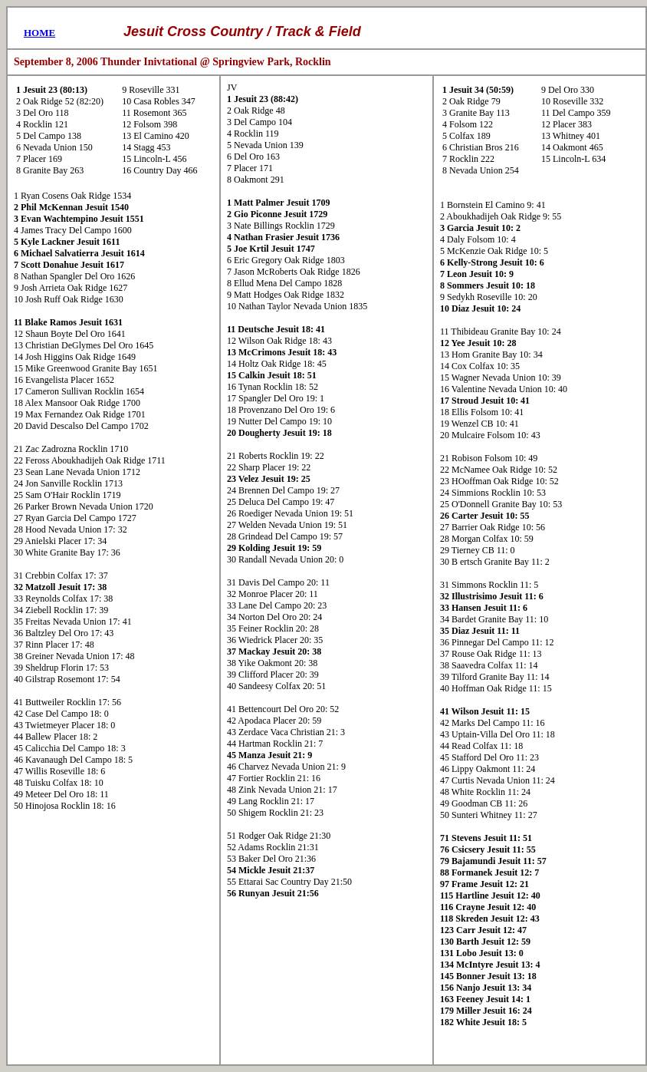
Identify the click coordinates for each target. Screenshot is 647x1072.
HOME (39, 32)
